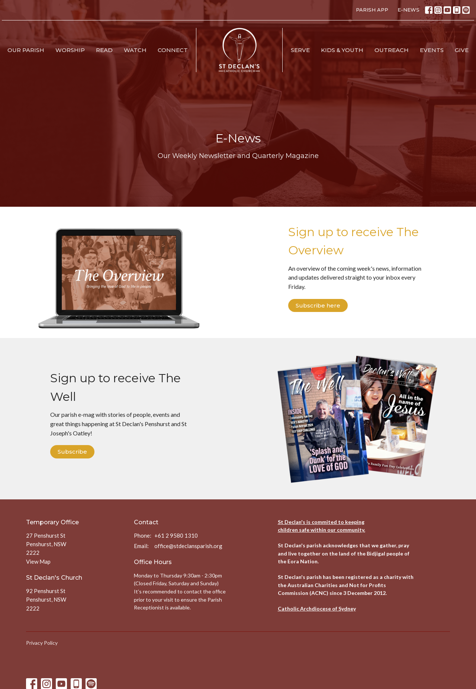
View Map (38, 561)
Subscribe (72, 451)
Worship (70, 50)
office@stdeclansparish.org (188, 545)
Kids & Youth (342, 50)
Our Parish (25, 50)
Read (104, 50)
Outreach (391, 50)
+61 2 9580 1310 (176, 535)
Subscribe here (318, 305)
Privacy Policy (42, 643)
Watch (135, 50)
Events (432, 50)
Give (462, 50)
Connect (173, 50)
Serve (300, 50)
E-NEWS (408, 10)
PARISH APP (372, 10)
